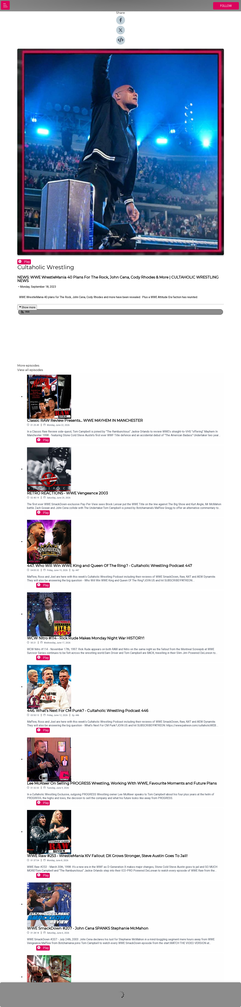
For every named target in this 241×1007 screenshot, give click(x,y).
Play (24, 262)
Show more (27, 307)
